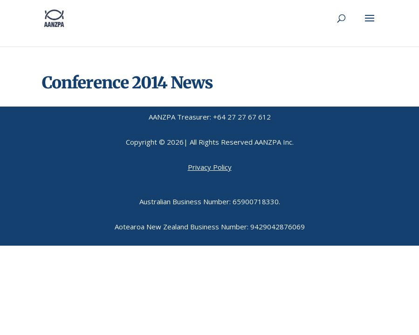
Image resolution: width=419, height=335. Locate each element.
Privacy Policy (210, 167)
